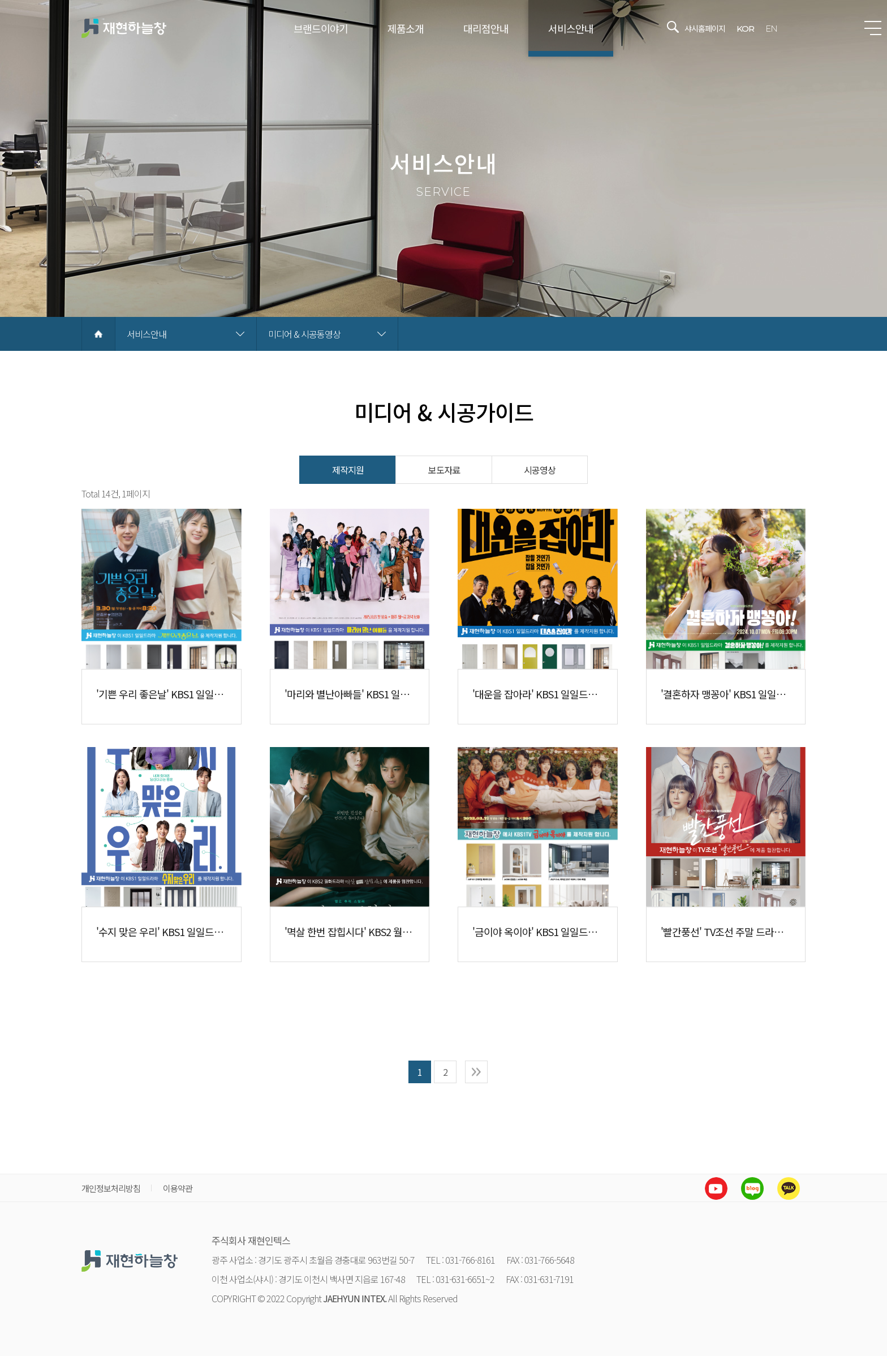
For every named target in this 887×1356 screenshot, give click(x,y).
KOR (745, 28)
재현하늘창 (123, 28)
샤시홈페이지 (704, 28)
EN (771, 28)
